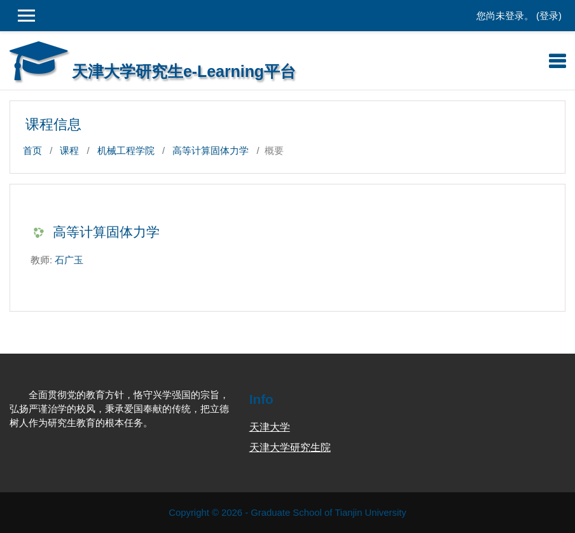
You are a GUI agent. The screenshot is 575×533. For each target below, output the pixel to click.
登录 (548, 16)
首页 (32, 151)
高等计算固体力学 (210, 151)
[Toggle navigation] (557, 61)
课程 (69, 151)
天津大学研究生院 (290, 447)
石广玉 (69, 260)
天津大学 (269, 427)
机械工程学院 (126, 151)
